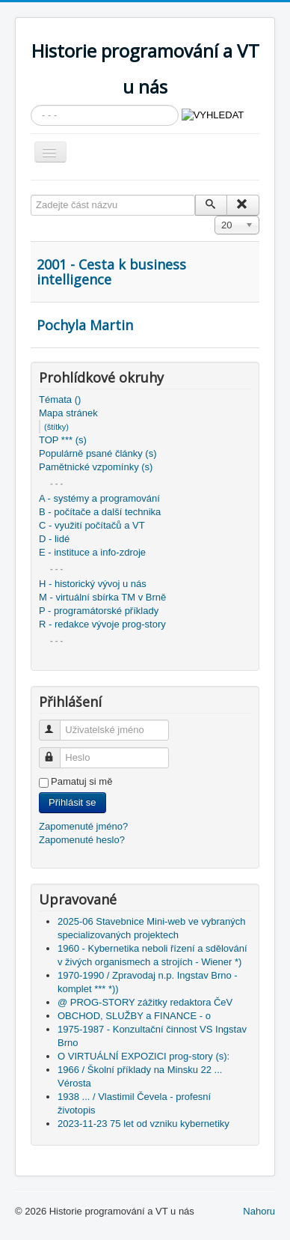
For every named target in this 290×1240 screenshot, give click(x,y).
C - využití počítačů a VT (92, 525)
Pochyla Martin (85, 325)
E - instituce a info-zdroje (92, 552)
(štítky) (56, 426)
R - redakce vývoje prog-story (102, 624)
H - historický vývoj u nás (92, 583)
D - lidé (54, 538)
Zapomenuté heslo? (82, 839)
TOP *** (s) (63, 440)
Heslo (56, 751)
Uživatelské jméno (56, 723)
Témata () (60, 399)
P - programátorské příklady (98, 610)
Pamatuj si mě (81, 781)
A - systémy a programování (99, 498)
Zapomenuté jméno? (83, 826)
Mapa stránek (68, 413)
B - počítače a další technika (100, 511)
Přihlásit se (72, 802)
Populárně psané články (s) (98, 453)
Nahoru (259, 1211)
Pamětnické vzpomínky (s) (95, 466)
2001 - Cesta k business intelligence (111, 271)
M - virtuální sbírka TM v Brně (102, 597)
